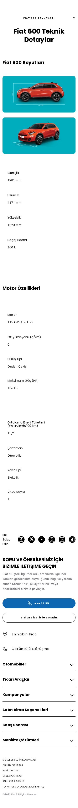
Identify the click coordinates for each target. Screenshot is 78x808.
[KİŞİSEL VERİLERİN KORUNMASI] (19, 759)
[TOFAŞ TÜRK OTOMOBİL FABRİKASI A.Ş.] (23, 786)
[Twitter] (31, 539)
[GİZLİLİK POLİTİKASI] (13, 765)
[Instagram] (51, 539)
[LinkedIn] (62, 539)
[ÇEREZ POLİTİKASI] (12, 776)
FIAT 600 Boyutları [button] (39, 18)
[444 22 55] (39, 603)
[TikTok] (72, 539)
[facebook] (21, 539)
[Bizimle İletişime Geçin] (39, 618)
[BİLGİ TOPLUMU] (10, 770)
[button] (37, 664)
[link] (39, 94)
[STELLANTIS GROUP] (13, 781)
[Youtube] (41, 539)
